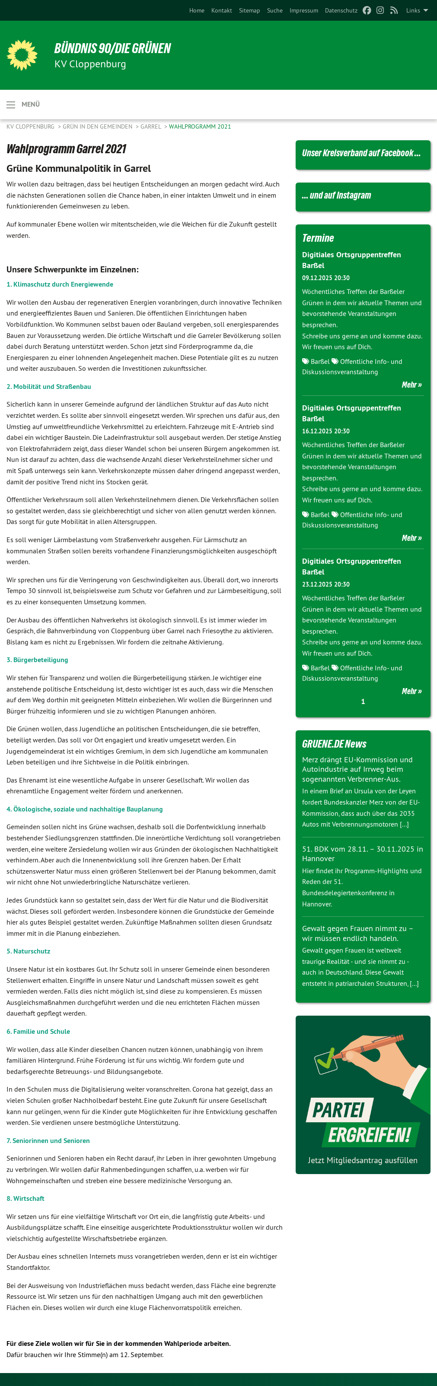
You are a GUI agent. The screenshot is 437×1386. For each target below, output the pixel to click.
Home (196, 10)
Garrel (151, 126)
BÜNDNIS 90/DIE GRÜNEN (113, 48)
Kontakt (221, 10)
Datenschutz (341, 10)
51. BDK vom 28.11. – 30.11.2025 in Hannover (362, 854)
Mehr (409, 384)
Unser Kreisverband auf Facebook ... (361, 153)
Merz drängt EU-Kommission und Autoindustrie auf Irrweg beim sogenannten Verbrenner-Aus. (357, 769)
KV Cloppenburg (31, 126)
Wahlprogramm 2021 (200, 126)
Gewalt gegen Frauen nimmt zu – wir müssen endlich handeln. (357, 933)
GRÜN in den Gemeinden (98, 126)
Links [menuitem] (413, 10)
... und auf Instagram (336, 195)
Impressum (304, 10)
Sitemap (249, 10)
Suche (275, 10)
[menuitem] (196, 10)
